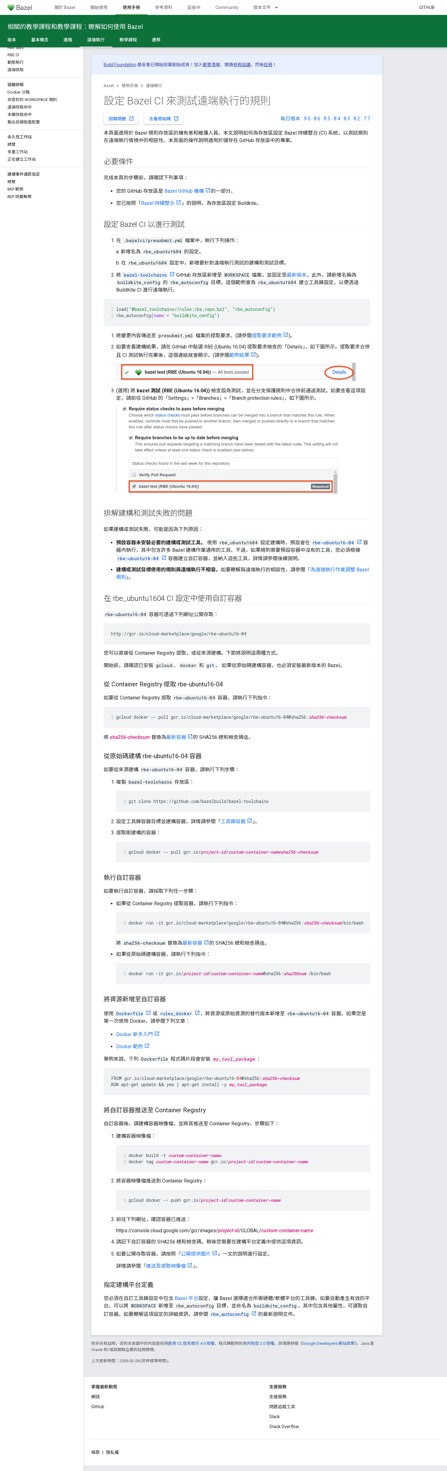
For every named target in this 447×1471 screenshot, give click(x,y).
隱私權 (112, 1452)
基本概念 (40, 39)
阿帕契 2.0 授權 (260, 1343)
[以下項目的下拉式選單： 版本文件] (279, 7)
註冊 (268, 64)
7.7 (367, 119)
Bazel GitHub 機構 (184, 191)
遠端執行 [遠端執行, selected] (96, 39)
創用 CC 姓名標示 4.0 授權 (191, 1343)
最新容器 (176, 737)
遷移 (156, 39)
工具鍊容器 (233, 821)
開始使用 (99, 7)
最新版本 (297, 275)
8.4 (337, 119)
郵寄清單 (211, 64)
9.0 (307, 119)
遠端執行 (154, 85)
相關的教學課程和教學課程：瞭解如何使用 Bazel (75, 26)
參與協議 (242, 64)
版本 (11, 39)
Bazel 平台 (186, 1298)
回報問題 (121, 118)
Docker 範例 (129, 1046)
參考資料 (163, 7)
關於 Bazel (64, 7)
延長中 (193, 7)
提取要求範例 (267, 336)
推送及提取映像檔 (166, 1266)
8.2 (357, 119)
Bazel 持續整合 (158, 203)
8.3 (347, 119)
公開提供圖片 (196, 1254)
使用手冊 (130, 85)
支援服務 (278, 1396)
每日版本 (290, 119)
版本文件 (262, 7)
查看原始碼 (164, 118)
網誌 (95, 1396)
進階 (68, 39)
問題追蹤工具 (282, 1406)
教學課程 (128, 39)
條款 (95, 1452)
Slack (274, 1416)
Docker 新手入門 (134, 1034)
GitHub (427, 7)
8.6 (317, 119)
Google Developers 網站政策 (329, 1343)
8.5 (327, 119)
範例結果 (239, 355)
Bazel (109, 85)
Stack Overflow (284, 1426)
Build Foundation (120, 64)
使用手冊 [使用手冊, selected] (131, 7)
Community (226, 7)
